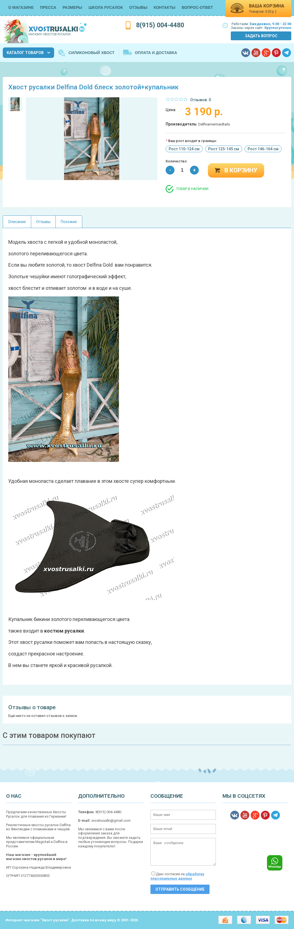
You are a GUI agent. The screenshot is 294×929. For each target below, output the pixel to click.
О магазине (21, 7)
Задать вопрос (261, 36)
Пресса (48, 7)
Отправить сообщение (180, 889)
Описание (17, 221)
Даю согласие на (177, 876)
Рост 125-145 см (223, 149)
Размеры (72, 7)
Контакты (164, 7)
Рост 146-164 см (263, 149)
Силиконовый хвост (91, 52)
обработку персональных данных (177, 876)
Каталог (25, 52)
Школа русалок (106, 7)
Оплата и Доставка (156, 52)
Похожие (69, 221)
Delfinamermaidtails (214, 124)
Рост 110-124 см (184, 149)
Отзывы (138, 7)
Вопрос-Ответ (197, 7)
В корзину (240, 170)
